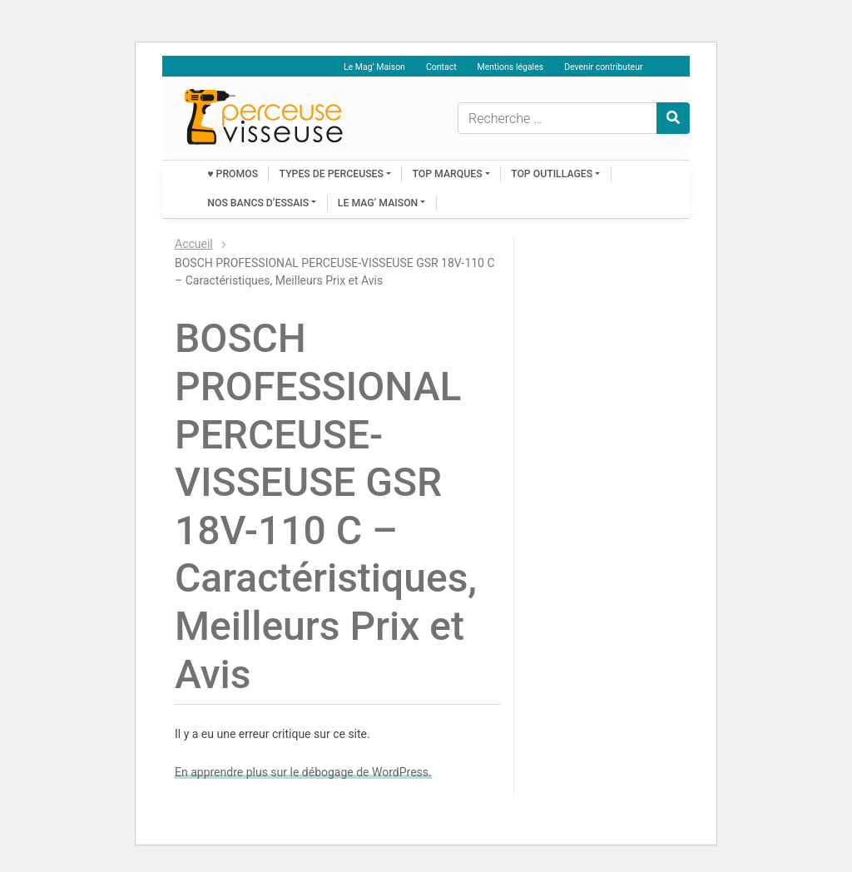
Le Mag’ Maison (374, 67)
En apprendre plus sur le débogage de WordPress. (303, 772)
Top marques (448, 174)
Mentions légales (511, 67)
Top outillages (551, 174)
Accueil (194, 243)
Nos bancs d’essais (258, 203)
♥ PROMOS (232, 174)
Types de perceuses (332, 174)
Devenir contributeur (603, 67)
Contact (441, 67)
